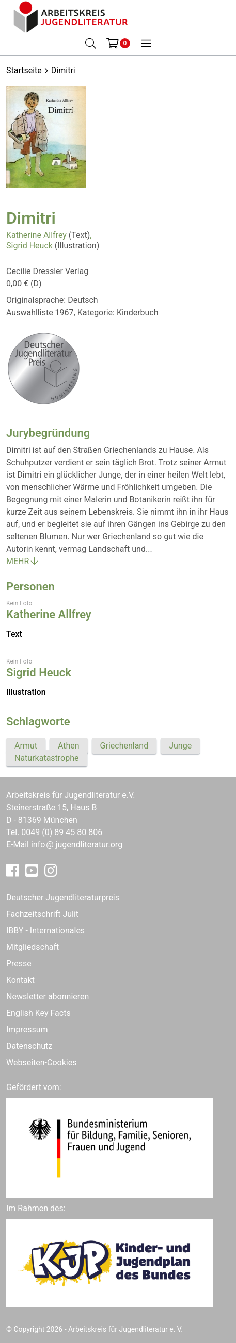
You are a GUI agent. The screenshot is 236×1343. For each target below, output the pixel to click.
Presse (19, 963)
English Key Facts (38, 1013)
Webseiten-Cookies (41, 1062)
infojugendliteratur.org (76, 844)
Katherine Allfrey (36, 235)
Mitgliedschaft (32, 947)
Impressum (27, 1029)
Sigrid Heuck (29, 245)
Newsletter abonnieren (47, 996)
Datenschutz (29, 1046)
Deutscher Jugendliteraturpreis (62, 898)
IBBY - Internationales (45, 931)
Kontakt (20, 980)
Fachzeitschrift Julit (42, 914)
